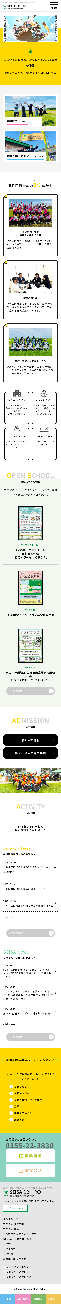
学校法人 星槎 (11, 1228)
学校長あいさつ (23, 1113)
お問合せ (30, 1170)
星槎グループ (10, 1219)
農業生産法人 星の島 (15, 1258)
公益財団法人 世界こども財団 (20, 1233)
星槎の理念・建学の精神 (28, 1099)
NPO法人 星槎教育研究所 (17, 1238)
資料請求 (30, 1156)
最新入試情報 (30, 740)
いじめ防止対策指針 (18, 1271)
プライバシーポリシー (19, 1266)
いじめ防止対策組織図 (19, 1276)
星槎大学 (8, 1243)
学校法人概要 (21, 1093)
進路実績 (19, 1119)
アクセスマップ (15, 1208)
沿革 (16, 1106)
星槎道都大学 (10, 1248)
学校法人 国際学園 (13, 1224)
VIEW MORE (16, 691)
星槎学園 (8, 1253)
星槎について (21, 1086)
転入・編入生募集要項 (30, 753)
